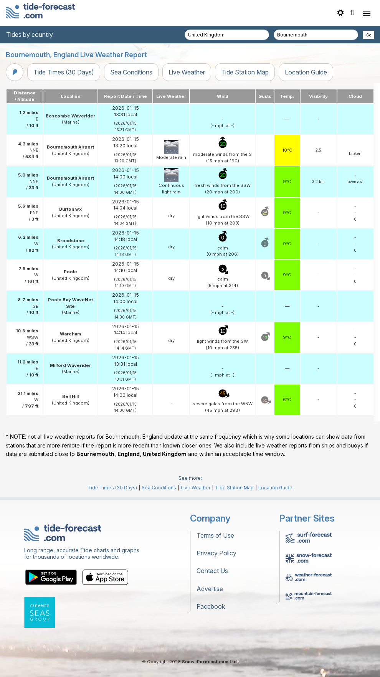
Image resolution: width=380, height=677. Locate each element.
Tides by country (29, 34)
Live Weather (187, 72)
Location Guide (306, 72)
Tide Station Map (245, 72)
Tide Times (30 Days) (63, 72)
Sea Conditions (131, 72)
